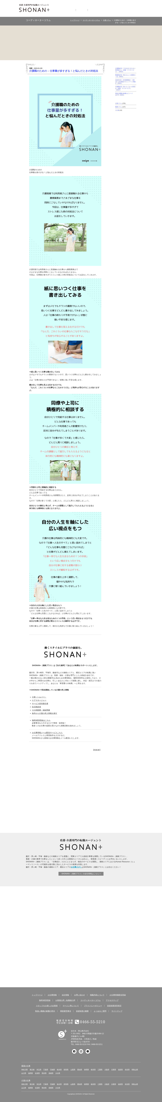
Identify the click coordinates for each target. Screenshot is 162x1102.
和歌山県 (135, 1069)
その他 (117, 110)
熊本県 (44, 1073)
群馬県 (66, 1069)
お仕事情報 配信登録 (46, 906)
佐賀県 (37, 1073)
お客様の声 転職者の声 (46, 935)
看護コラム (118, 107)
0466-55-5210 (80, 1044)
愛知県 (79, 1069)
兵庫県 (113, 1069)
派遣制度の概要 (82, 1011)
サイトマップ (116, 1011)
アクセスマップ (112, 1000)
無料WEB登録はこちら (41, 720)
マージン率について (71, 1006)
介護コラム (107, 20)
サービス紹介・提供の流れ (82, 935)
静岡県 (86, 1069)
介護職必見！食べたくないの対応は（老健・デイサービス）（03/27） (125, 88)
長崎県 (51, 1073)
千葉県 (45, 1069)
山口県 (23, 1073)
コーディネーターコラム (91, 20)
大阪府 (107, 1069)
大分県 (57, 1073)
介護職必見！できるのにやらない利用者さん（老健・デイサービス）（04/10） (125, 70)
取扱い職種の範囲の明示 (45, 1011)
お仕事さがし (76, 867)
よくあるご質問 (100, 1011)
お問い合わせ (79, 995)
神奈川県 (24, 1069)
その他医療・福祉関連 (41, 710)
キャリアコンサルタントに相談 (82, 810)
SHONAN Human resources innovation (62, 1035)
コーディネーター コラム (46, 964)
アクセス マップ (83, 964)
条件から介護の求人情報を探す (44, 713)
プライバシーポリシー (93, 1006)
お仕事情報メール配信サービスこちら (47, 733)
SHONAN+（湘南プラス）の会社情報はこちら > (81, 874)
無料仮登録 (95, 10)
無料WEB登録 (83, 906)
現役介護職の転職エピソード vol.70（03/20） (124, 94)
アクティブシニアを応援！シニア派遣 (109, 810)
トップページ (75, 20)
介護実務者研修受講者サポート (55, 810)
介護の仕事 (25, 1080)
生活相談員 (36, 707)
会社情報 (82, 10)
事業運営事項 (65, 1011)
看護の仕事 (25, 1066)
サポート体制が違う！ (68, 779)
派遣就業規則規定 (114, 1006)
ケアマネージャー (39, 700)
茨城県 (52, 1069)
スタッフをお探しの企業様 (47, 1006)
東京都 (32, 1069)
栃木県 (59, 1069)
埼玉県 (39, 1069)
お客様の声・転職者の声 (65, 1000)
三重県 (100, 1069)
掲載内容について (97, 995)
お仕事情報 (68, 10)
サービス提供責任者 (40, 704)
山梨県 (73, 1069)
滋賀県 (120, 1069)
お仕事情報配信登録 (118, 995)
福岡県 (30, 1073)
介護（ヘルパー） (39, 697)
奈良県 (127, 1069)
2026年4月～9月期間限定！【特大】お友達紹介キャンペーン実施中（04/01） (125, 81)
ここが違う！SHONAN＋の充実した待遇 (96, 779)
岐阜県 (93, 1069)
